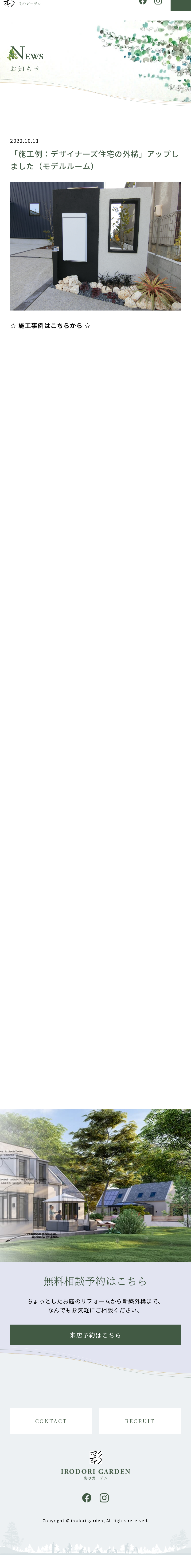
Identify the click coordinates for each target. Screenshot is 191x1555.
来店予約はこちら (95, 1334)
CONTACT (51, 1420)
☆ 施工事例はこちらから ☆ (50, 328)
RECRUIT (140, 1420)
